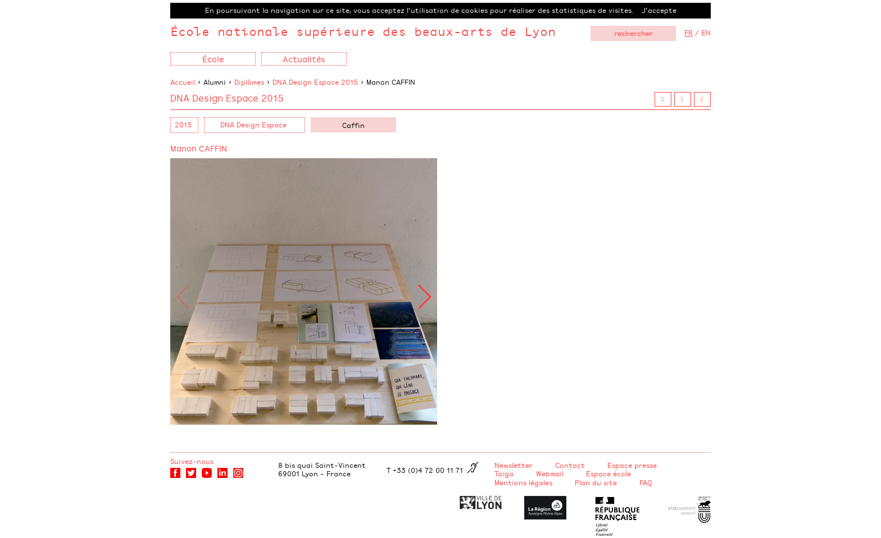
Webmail (550, 473)
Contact (570, 465)
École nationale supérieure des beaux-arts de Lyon (363, 31)
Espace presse (632, 465)
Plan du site (596, 482)
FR (688, 32)
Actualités (304, 59)
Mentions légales (523, 482)
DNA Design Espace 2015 (315, 82)
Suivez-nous (192, 461)
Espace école (608, 473)
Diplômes (249, 82)
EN (706, 32)
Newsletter (513, 465)
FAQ (645, 482)
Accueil (182, 82)
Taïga (504, 473)
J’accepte (659, 10)
